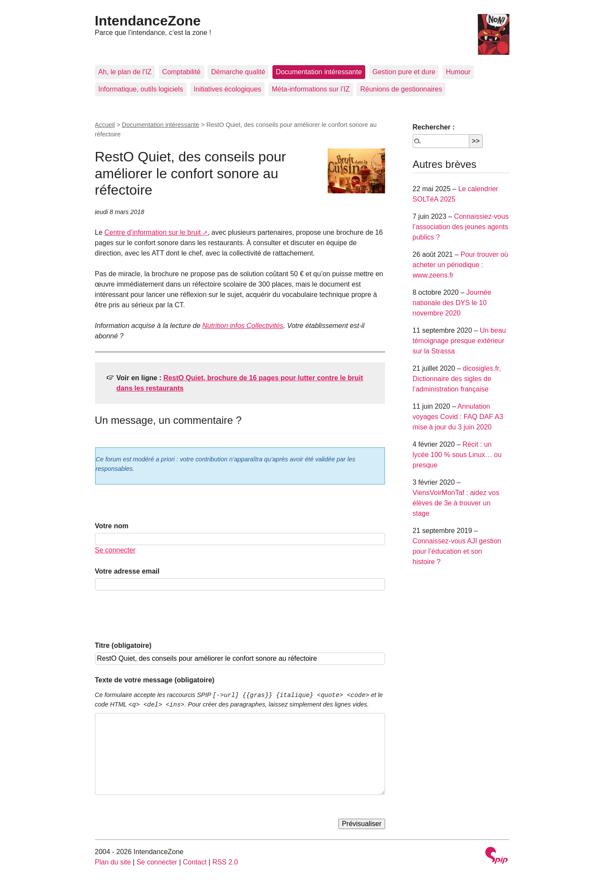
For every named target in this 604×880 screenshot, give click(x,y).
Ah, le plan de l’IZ (125, 72)
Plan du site (113, 862)
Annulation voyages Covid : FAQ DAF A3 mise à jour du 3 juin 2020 (458, 417)
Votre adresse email (127, 571)
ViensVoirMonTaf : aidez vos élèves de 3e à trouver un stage (456, 503)
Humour (458, 72)
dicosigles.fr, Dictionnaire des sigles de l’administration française (457, 379)
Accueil (105, 124)
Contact (194, 862)
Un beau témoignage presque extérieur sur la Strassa (459, 341)
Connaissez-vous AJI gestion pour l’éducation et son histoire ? (457, 551)
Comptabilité (181, 72)
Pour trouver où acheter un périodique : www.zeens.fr (461, 265)
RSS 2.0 (225, 862)
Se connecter (115, 550)
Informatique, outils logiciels (140, 89)
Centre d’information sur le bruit (152, 232)
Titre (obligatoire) (123, 645)
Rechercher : (434, 127)
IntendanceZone (148, 20)
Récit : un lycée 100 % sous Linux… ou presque (457, 455)
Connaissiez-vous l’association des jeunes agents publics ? (461, 227)
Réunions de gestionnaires (401, 89)
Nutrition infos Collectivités (243, 325)
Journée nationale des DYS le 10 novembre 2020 (452, 303)
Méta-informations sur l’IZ (311, 89)
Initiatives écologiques (228, 89)
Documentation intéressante (319, 72)
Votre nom (112, 526)
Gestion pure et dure (404, 72)
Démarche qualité (238, 72)
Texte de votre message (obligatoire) (155, 680)
